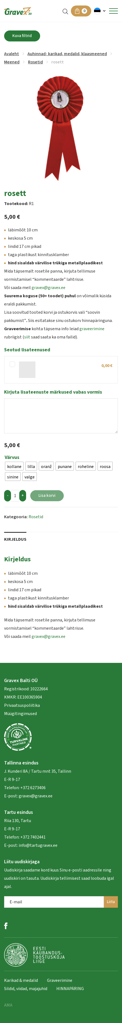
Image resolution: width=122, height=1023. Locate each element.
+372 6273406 (33, 788)
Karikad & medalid (21, 980)
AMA (8, 1005)
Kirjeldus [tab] (15, 539)
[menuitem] (100, 10)
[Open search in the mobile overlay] (65, 11)
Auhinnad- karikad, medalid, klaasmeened (67, 54)
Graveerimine (59, 980)
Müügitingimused (20, 714)
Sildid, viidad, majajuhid (25, 989)
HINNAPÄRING (70, 989)
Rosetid (35, 62)
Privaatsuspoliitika (22, 705)
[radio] (14, 466)
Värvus (12, 457)
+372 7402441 (33, 837)
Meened (12, 62)
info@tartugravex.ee (38, 845)
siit (27, 337)
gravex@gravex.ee (48, 288)
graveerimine (91, 329)
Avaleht (11, 54)
